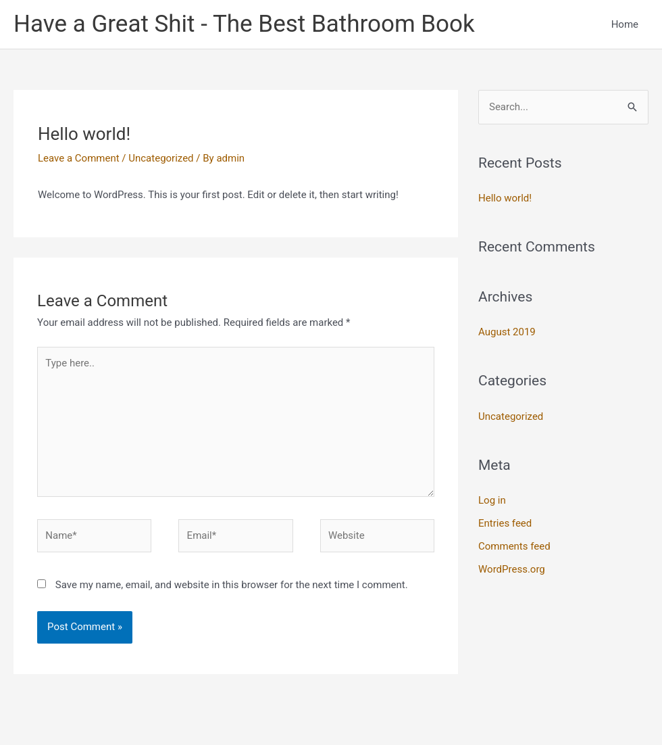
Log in (492, 500)
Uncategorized (160, 158)
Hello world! (505, 198)
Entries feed (505, 523)
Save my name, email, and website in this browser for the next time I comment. (231, 585)
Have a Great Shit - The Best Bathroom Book (244, 24)
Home (624, 24)
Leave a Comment (79, 158)
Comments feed (514, 546)
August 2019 (507, 332)
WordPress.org (511, 569)
